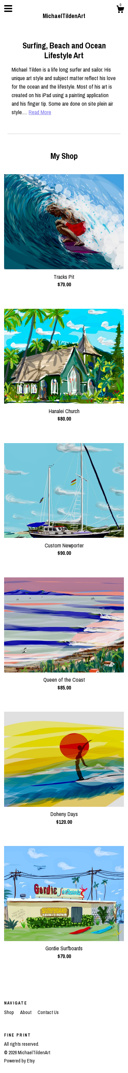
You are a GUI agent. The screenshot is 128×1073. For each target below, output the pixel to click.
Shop (9, 1012)
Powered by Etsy (19, 1061)
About (26, 1012)
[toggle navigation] (8, 8)
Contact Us (48, 1012)
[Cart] (120, 10)
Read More (40, 112)
